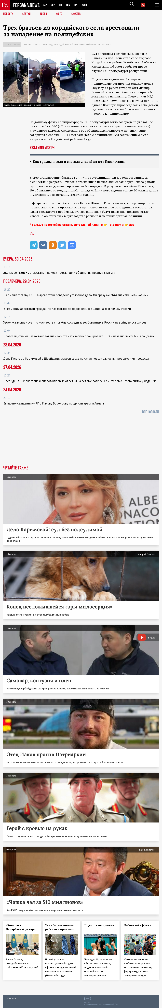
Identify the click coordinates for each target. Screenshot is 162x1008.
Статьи (27, 14)
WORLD (88, 5)
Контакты (11, 998)
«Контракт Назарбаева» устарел (21, 927)
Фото (60, 14)
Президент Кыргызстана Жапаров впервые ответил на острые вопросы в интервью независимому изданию (79, 381)
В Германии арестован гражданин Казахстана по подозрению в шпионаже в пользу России (67, 309)
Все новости (150, 412)
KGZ (53, 5)
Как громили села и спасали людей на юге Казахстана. (81, 162)
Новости (8, 14)
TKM (70, 5)
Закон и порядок (32, 44)
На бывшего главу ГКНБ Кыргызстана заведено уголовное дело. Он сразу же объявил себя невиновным (75, 295)
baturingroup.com (105, 1004)
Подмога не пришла (99, 925)
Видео (44, 14)
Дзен (132, 225)
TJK (61, 5)
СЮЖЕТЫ (78, 14)
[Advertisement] (81, 441)
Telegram (114, 225)
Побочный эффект (137, 925)
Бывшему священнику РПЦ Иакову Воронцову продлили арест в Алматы (54, 403)
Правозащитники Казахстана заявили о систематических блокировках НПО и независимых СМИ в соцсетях (78, 336)
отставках (56, 216)
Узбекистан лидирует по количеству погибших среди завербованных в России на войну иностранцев (75, 323)
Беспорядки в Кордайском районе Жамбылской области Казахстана (77, 44)
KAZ (45, 5)
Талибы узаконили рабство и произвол (59, 927)
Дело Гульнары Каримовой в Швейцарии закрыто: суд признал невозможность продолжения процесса (76, 359)
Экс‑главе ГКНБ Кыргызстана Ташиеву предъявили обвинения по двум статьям (59, 273)
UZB (78, 5)
